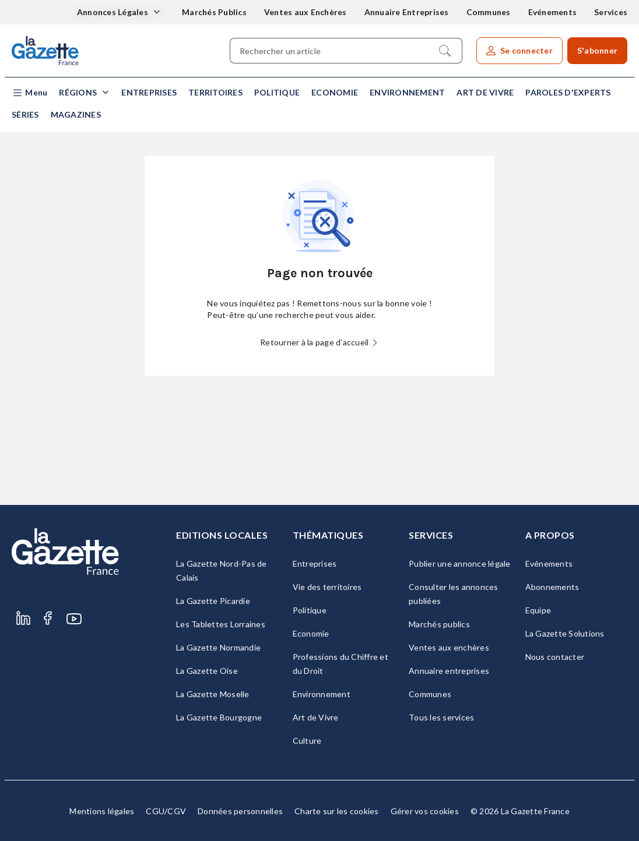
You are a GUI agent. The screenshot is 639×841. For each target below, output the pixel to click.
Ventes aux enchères (449, 647)
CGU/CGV (166, 811)
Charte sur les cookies (336, 811)
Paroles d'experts (567, 92)
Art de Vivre (485, 92)
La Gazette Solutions (565, 633)
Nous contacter (555, 657)
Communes (488, 12)
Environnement (407, 92)
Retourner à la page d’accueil (319, 342)
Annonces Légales (113, 12)
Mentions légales (101, 811)
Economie (334, 92)
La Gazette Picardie (213, 601)
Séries (25, 114)
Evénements (552, 12)
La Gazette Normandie (218, 647)
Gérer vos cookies (425, 811)
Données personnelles (240, 811)
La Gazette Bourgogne (219, 717)
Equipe (538, 610)
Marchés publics (439, 624)
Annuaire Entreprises (406, 12)
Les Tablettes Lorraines (220, 624)
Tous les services (441, 717)
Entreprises (149, 92)
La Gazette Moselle (213, 694)
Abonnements (552, 587)
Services (610, 12)
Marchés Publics (214, 12)
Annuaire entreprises (449, 671)
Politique (277, 92)
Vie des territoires (327, 587)
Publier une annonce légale (460, 563)
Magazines (76, 114)
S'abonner (597, 50)
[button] (29, 93)
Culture (307, 740)
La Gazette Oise (207, 671)
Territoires (215, 92)
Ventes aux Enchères (305, 12)
